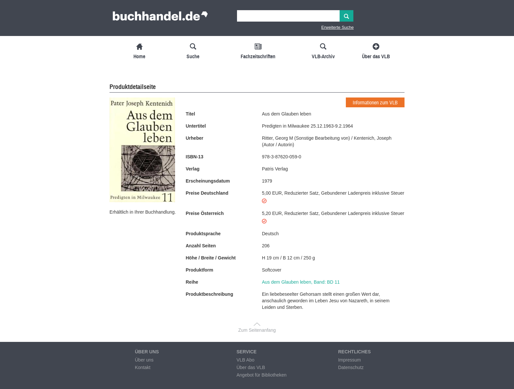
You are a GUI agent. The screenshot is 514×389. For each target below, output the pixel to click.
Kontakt (142, 367)
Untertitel (196, 126)
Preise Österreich (205, 213)
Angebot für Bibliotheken (261, 375)
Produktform (199, 270)
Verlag (193, 168)
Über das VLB (250, 367)
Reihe (192, 282)
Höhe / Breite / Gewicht (211, 257)
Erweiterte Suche (337, 27)
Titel (190, 113)
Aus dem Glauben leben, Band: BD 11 (301, 282)
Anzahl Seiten (201, 245)
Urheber (195, 138)
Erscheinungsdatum (208, 181)
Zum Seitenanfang (257, 330)
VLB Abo (245, 359)
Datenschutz (351, 367)
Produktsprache (203, 233)
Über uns (144, 359)
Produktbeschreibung (209, 294)
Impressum (349, 359)
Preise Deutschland (207, 193)
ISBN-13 (195, 156)
